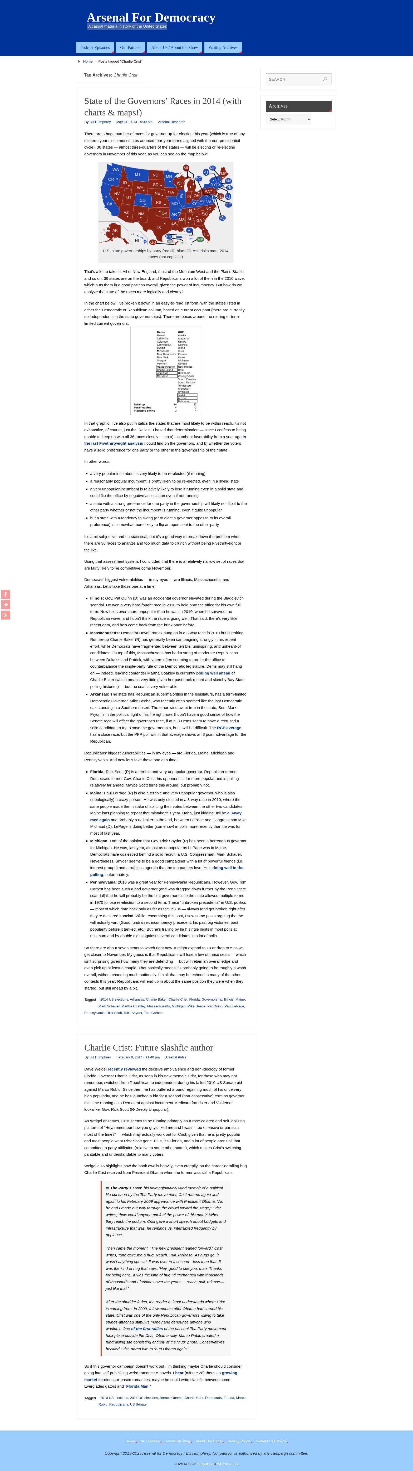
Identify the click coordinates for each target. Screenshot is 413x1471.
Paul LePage (234, 1006)
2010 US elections (114, 1398)
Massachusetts (158, 1006)
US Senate (138, 1404)
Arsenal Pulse (175, 1057)
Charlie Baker (156, 999)
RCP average (229, 728)
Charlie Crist (178, 999)
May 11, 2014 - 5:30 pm (134, 122)
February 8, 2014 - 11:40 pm (138, 1057)
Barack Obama (171, 1398)
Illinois (229, 999)
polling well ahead (213, 673)
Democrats (213, 1398)
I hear (178, 1373)
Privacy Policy (239, 1441)
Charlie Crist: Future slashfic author (148, 1047)
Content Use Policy (271, 1441)
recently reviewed (124, 1069)
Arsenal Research (171, 122)
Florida (194, 999)
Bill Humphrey (100, 122)
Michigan (178, 1006)
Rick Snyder (133, 1013)
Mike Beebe (197, 1006)
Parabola (204, 1464)
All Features (150, 1441)
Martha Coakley (133, 1006)
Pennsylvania (94, 1013)
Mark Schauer (109, 1006)
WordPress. (228, 1464)
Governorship (211, 999)
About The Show (209, 1441)
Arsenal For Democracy (151, 17)
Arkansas (137, 999)
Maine (240, 999)
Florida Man (137, 1386)
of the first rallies (147, 1328)
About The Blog (177, 1441)
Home (88, 61)
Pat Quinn (215, 1006)
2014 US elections (114, 999)
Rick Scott (114, 1013)
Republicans (118, 1404)
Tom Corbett (153, 1013)
